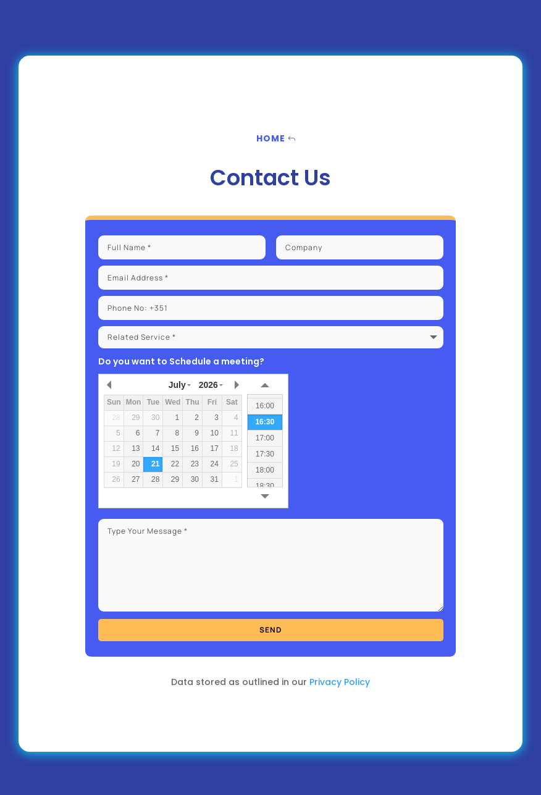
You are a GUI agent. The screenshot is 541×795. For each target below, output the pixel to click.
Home (270, 138)
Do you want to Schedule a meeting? (181, 361)
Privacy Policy (339, 682)
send (270, 630)
